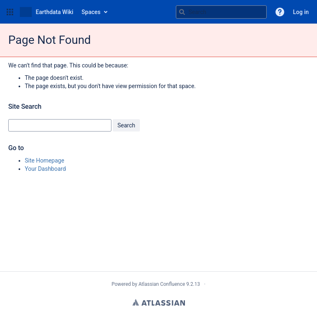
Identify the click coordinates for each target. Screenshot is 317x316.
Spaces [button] (91, 12)
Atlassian (158, 302)
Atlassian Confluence (161, 284)
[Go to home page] (47, 12)
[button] (10, 12)
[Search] (182, 12)
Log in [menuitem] (301, 12)
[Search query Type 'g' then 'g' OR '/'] (221, 12)
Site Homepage (44, 160)
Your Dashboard (45, 168)
